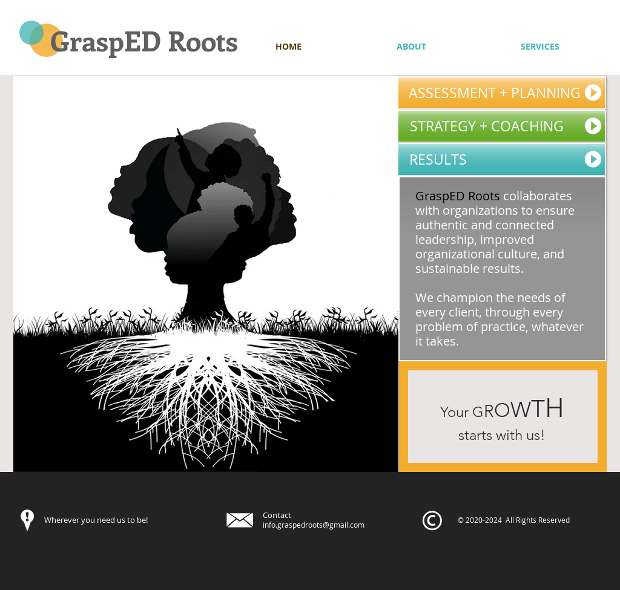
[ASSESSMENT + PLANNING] (500, 93)
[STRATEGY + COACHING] (500, 126)
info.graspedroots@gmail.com (313, 524)
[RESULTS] (500, 159)
